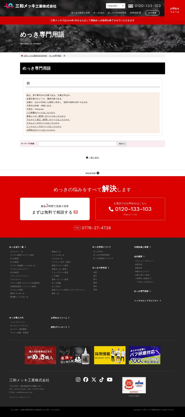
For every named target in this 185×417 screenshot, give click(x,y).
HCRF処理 (14, 272)
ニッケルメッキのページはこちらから (44, 126)
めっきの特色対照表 (101, 255)
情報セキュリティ (142, 271)
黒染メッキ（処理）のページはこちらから (46, 116)
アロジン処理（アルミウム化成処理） (25, 283)
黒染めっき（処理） (60, 269)
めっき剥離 (56, 283)
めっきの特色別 (99, 268)
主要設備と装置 (141, 247)
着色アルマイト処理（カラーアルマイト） (69, 290)
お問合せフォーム (174, 10)
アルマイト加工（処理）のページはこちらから (48, 120)
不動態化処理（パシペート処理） (23, 286)
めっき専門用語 (141, 291)
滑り (95, 279)
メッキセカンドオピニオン (146, 301)
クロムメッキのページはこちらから (43, 123)
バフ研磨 (55, 276)
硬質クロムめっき (17, 293)
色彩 (95, 272)
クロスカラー (15, 279)
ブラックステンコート (19, 276)
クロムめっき (57, 258)
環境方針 (138, 268)
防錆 (95, 283)
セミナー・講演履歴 (18, 329)
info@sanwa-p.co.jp (24, 392)
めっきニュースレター (19, 326)
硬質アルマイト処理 (60, 265)
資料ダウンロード (59, 327)
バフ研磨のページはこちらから (41, 113)
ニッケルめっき (58, 255)
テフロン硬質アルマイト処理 (22, 255)
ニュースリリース (17, 322)
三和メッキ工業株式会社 (29, 380)
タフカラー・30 (16, 252)
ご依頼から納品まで (143, 278)
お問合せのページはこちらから (41, 130)
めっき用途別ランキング (103, 258)
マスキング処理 (16, 290)
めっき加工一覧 (16, 247)
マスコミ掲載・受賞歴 (19, 333)
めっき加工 (56, 286)
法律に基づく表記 (142, 275)
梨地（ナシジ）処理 (60, 279)
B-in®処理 (14, 262)
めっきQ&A (98, 251)
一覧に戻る (94, 158)
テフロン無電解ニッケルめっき (23, 265)
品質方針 (138, 264)
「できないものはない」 (145, 282)
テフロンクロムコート (19, 269)
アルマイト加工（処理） (62, 262)
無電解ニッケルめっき (19, 297)
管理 (95, 290)
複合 (95, 286)
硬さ (95, 276)
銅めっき (55, 293)
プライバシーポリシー (144, 261)
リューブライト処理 (60, 272)
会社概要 (138, 256)
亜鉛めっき (56, 252)
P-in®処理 (14, 258)
